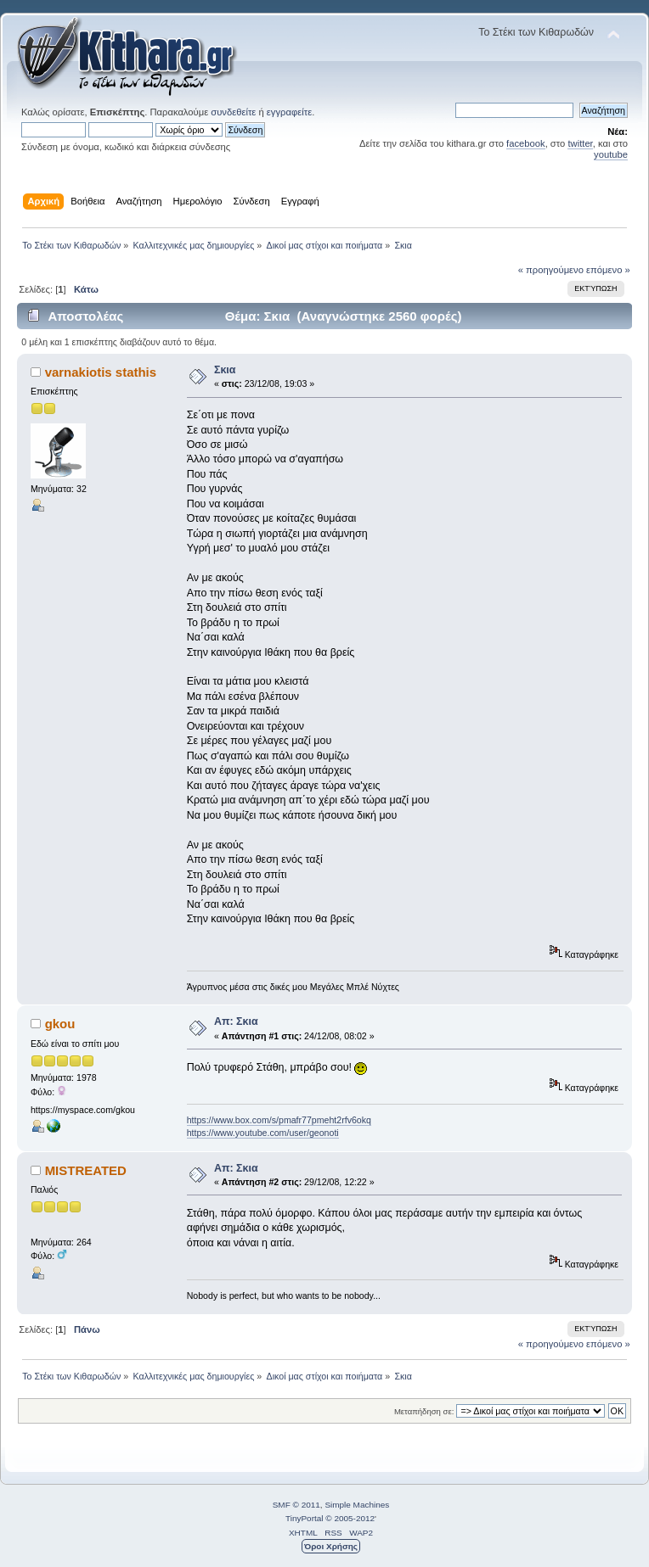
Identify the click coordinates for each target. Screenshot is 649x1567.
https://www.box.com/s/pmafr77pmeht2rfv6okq (279, 1120)
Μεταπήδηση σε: (424, 1411)
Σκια (225, 370)
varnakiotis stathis (100, 372)
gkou (60, 1023)
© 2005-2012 (350, 1518)
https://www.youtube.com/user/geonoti (263, 1133)
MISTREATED (86, 1170)
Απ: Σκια (236, 1021)
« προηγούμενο (551, 270)
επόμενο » (608, 270)
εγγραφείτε (289, 112)
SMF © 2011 (296, 1504)
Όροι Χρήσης (331, 1546)
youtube (611, 154)
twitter (579, 143)
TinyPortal (304, 1518)
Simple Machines (356, 1504)
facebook (525, 143)
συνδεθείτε (233, 112)
